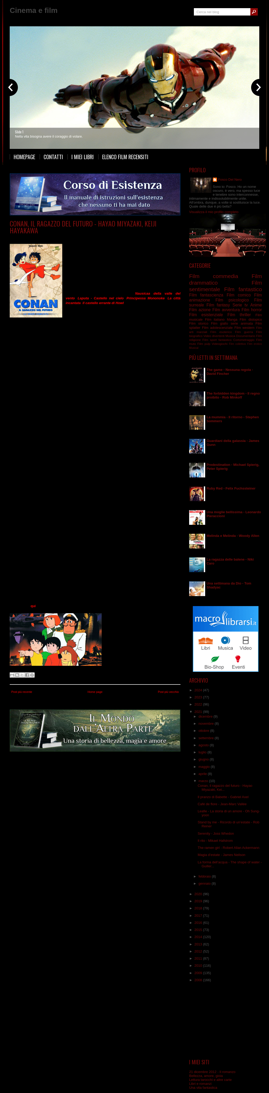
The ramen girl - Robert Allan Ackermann (228, 848)
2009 (198, 973)
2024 (198, 690)
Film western (244, 328)
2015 (198, 930)
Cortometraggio (244, 339)
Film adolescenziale (217, 328)
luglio (203, 752)
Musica (230, 336)
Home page (94, 691)
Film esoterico (221, 332)
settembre (207, 738)
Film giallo (219, 323)
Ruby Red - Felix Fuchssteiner (230, 488)
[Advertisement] (225, 1021)
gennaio (205, 883)
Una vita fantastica (203, 1088)
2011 (198, 958)
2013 (198, 944)
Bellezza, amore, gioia (206, 1076)
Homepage (24, 157)
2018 (198, 908)
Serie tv (87, 238)
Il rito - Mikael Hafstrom (215, 841)
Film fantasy (218, 305)
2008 (198, 980)
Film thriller (239, 315)
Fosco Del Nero (230, 180)
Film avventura (226, 310)
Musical (193, 347)
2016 (198, 923)
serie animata (71, 238)
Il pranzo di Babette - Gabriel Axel (223, 797)
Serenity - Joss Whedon (216, 833)
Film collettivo (237, 343)
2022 (198, 704)
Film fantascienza (206, 295)
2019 (198, 901)
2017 (198, 916)
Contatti (53, 157)
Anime (55, 238)
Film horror (251, 310)
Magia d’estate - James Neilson (221, 855)
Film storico (198, 323)
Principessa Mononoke (146, 298)
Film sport (210, 339)
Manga (232, 319)
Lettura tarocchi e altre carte (210, 1080)
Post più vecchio (168, 691)
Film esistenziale (206, 315)
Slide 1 (19, 131)
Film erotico (254, 343)
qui (33, 606)
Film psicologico (232, 300)
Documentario (245, 336)
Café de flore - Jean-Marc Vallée (222, 804)
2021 (198, 712)
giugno (204, 759)
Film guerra (244, 332)
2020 (198, 894)
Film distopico (251, 319)
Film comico (239, 295)
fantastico (225, 339)
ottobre (204, 731)
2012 (198, 951)
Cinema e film (34, 10)
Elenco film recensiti (125, 157)
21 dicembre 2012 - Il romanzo (212, 1072)
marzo (204, 781)
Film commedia (213, 276)
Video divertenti (214, 336)
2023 (198, 697)
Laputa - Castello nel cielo (101, 298)
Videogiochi (219, 343)
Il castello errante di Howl (103, 303)
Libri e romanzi (200, 1084)
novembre (207, 724)
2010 (198, 966)
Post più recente (21, 691)
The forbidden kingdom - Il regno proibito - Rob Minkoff (233, 395)
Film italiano (215, 319)
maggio (205, 767)
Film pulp (203, 343)
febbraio (205, 876)
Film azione (200, 310)
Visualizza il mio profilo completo (214, 212)
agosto (204, 745)
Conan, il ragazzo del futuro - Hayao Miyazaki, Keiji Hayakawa (83, 226)
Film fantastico (243, 289)
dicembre (206, 716)
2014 (198, 937)
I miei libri (82, 157)
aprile (203, 774)
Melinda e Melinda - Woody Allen (232, 536)
